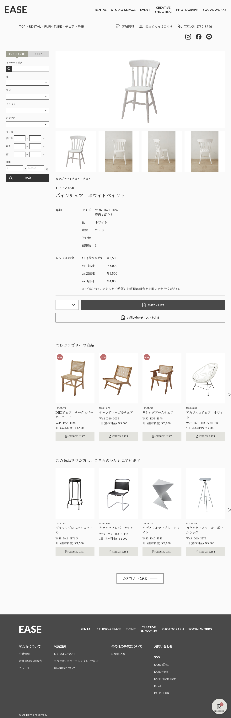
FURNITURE (53, 26)
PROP (38, 53)
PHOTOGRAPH (187, 9)
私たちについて (30, 646)
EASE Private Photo (165, 679)
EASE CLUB (161, 693)
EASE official (161, 664)
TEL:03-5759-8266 (194, 26)
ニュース (24, 668)
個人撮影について (65, 668)
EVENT (145, 9)
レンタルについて (65, 653)
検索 (28, 178)
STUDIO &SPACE (123, 9)
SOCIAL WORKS (214, 9)
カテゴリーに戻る (140, 578)
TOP (22, 26)
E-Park (158, 686)
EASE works (161, 671)
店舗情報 (124, 26)
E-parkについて (120, 653)
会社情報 (24, 653)
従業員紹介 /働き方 (30, 661)
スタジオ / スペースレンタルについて (76, 661)
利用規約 (60, 646)
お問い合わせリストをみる (140, 317)
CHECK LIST (153, 305)
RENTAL (101, 9)
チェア (69, 26)
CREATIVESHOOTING (163, 9)
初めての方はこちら (156, 26)
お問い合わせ (163, 646)
